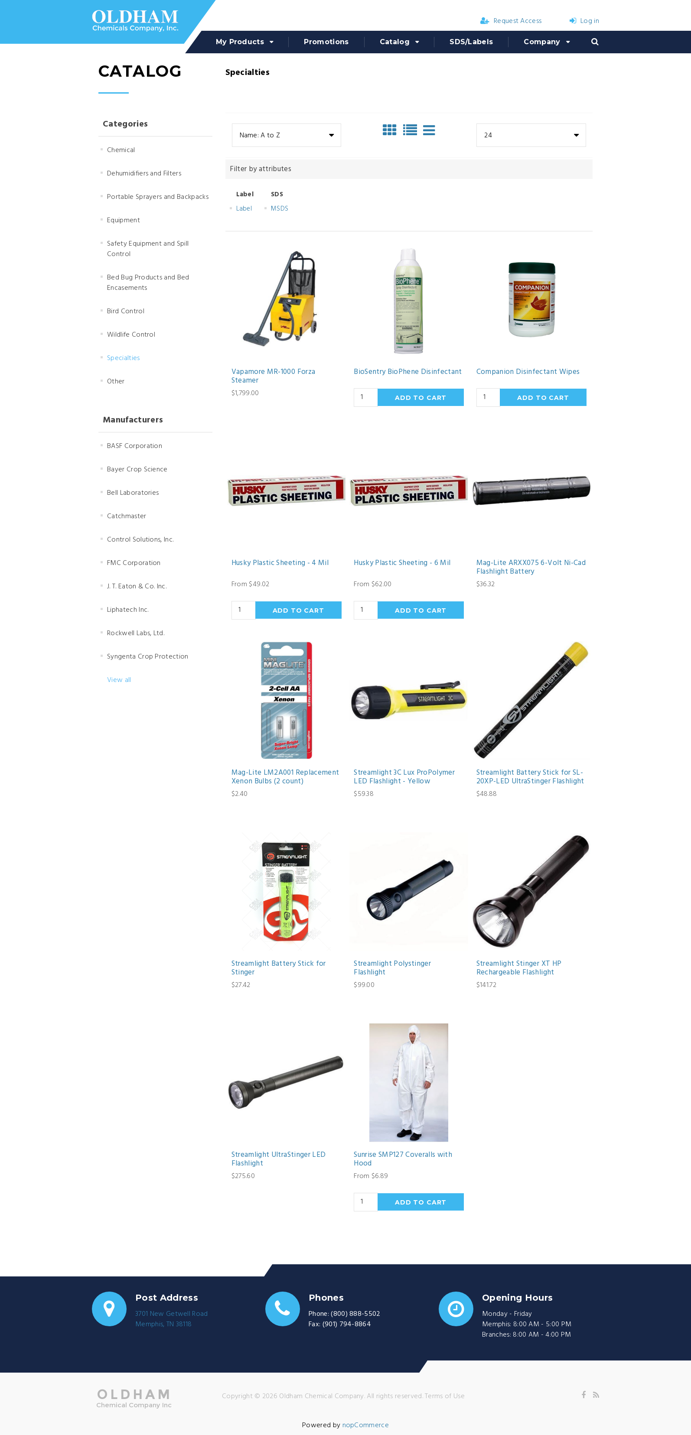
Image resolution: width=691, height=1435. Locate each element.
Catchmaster (127, 516)
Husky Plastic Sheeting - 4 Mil (280, 563)
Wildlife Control (131, 335)
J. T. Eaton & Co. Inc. (136, 586)
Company (542, 42)
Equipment (123, 220)
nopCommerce (365, 1425)
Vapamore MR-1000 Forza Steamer (273, 377)
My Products (240, 42)
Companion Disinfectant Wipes (528, 372)
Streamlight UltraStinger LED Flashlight (278, 1160)
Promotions (326, 42)
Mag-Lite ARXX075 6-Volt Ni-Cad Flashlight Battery (531, 568)
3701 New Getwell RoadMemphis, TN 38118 (171, 1319)
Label (244, 209)
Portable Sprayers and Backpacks (158, 197)
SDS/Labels (471, 42)
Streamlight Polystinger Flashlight (392, 968)
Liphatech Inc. (127, 610)
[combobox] (286, 135)
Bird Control (125, 311)
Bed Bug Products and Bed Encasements (148, 283)
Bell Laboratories (133, 493)
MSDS (279, 209)
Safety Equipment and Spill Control (148, 249)
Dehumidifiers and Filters (144, 173)
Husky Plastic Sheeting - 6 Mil (402, 563)
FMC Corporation (134, 563)
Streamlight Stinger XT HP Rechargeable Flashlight (519, 968)
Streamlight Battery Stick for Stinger (278, 968)
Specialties (123, 358)
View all (119, 680)
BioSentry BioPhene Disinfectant (408, 372)
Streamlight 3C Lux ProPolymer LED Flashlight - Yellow (404, 777)
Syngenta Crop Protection (148, 656)
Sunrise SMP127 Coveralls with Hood (403, 1160)
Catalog (395, 42)
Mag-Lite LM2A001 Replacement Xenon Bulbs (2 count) (285, 777)
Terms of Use (445, 1396)
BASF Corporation (134, 446)
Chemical (121, 150)
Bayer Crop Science (137, 469)
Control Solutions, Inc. (140, 539)
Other (116, 381)
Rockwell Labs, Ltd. (135, 633)
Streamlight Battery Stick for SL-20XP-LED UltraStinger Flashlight (530, 777)
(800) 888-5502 (355, 1314)
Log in (584, 21)
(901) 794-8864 (347, 1324)
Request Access (511, 21)
